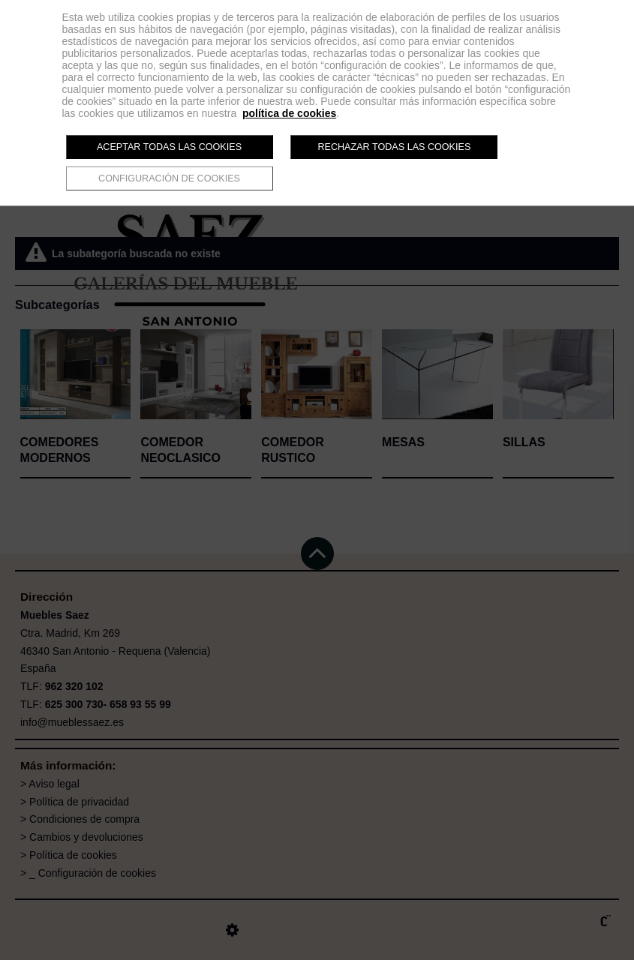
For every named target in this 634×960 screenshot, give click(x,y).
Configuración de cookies (169, 178)
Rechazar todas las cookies (393, 147)
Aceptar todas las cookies (169, 147)
